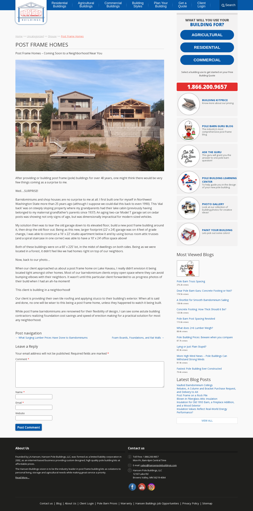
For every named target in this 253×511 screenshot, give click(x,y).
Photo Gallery (213, 204)
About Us (70, 503)
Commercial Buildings (113, 4)
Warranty (126, 503)
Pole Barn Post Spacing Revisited (196, 318)
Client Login (201, 4)
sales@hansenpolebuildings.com (158, 465)
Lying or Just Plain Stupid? (191, 346)
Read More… (22, 477)
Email (19, 402)
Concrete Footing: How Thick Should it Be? (201, 309)
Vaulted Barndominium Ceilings (195, 385)
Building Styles (138, 4)
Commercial (207, 60)
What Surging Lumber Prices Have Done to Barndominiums (51, 337)
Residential (207, 47)
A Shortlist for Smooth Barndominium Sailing (203, 300)
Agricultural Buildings (86, 4)
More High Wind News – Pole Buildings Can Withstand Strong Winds (202, 357)
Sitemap (207, 503)
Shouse (52, 36)
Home (19, 36)
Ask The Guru (211, 152)
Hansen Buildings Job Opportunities (157, 503)
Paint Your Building (217, 230)
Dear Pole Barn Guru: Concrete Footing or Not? (204, 290)
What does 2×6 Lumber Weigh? (195, 328)
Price (215, 100)
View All (207, 420)
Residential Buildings (60, 4)
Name (20, 392)
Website (20, 413)
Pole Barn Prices (107, 503)
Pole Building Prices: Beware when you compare (205, 337)
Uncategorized (35, 36)
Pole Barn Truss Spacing (191, 281)
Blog (59, 503)
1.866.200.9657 (207, 87)
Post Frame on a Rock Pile (192, 395)
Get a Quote (182, 4)
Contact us (46, 503)
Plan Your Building (161, 4)
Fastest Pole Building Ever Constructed (199, 368)
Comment (22, 359)
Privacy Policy (190, 503)
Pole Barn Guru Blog (217, 126)
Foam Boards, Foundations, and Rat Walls (138, 337)
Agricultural (207, 35)
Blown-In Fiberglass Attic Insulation (197, 398)
